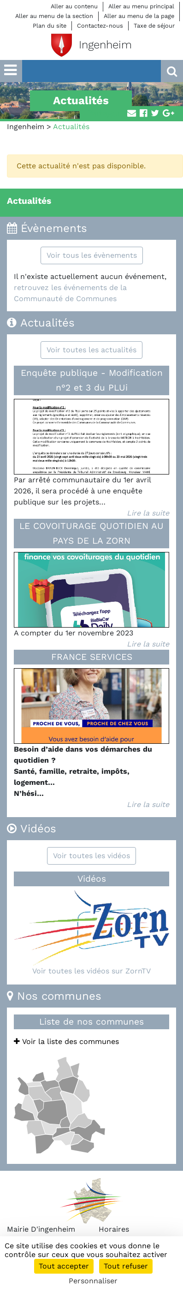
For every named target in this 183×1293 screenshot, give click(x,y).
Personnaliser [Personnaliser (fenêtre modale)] (93, 1280)
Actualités (29, 201)
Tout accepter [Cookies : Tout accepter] (64, 1266)
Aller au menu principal (141, 6)
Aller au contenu (74, 6)
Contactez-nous (100, 25)
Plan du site (49, 25)
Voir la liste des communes (66, 1041)
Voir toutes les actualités (91, 349)
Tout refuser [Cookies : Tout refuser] (126, 1266)
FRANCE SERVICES (91, 657)
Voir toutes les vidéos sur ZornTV (91, 971)
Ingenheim (25, 126)
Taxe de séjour (154, 25)
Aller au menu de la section (54, 15)
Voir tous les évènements (92, 255)
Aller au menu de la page (139, 15)
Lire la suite (148, 513)
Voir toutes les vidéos (91, 855)
